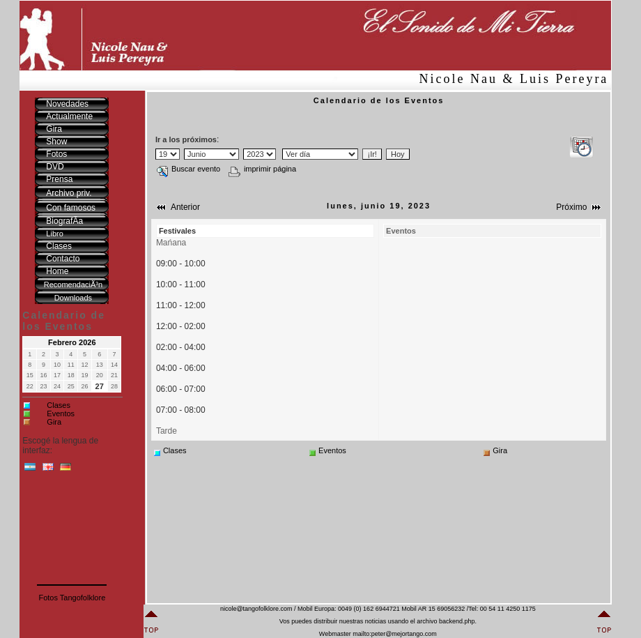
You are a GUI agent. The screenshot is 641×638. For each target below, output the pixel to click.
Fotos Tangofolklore (71, 597)
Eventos (61, 413)
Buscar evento (188, 169)
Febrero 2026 (71, 342)
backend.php (457, 621)
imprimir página (262, 169)
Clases (58, 405)
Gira (54, 422)
